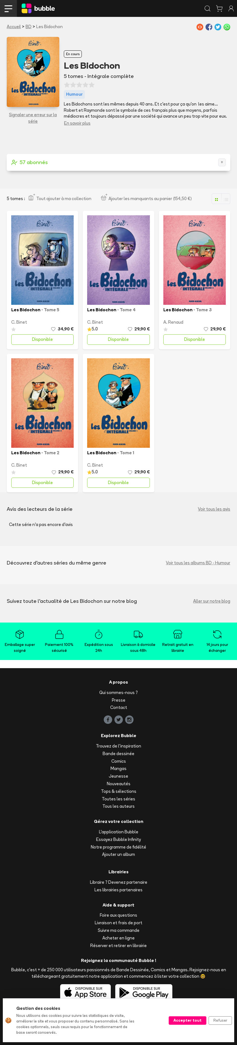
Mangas (118, 768)
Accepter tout (187, 1020)
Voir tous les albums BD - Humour (198, 562)
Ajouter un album (118, 854)
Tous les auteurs (118, 806)
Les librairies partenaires (118, 889)
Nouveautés (118, 783)
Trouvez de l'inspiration (118, 746)
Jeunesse (118, 776)
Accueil (14, 26)
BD (28, 26)
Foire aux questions (118, 915)
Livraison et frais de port (118, 922)
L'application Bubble (118, 831)
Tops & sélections (118, 791)
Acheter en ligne (118, 938)
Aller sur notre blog (211, 601)
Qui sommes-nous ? (118, 692)
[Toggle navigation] (8, 8)
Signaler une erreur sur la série (33, 118)
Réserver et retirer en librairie (118, 945)
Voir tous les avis (214, 509)
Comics (118, 761)
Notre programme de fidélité (118, 847)
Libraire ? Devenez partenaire (118, 882)
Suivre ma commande (118, 930)
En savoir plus (77, 123)
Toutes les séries (118, 799)
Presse (118, 700)
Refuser (220, 1020)
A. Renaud (173, 322)
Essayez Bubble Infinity (118, 839)
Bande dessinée (118, 753)
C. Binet (19, 322)
